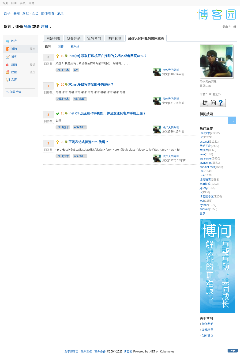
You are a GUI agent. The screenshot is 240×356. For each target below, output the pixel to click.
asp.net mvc (211, 167)
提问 (32, 48)
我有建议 (207, 335)
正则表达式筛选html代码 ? (88, 142)
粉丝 (25, 13)
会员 (23, 3)
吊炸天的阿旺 (170, 70)
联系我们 (86, 351)
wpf (206, 200)
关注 (16, 13)
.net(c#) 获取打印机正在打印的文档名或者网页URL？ (107, 56)
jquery (207, 188)
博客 (14, 56)
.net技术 (210, 133)
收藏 (14, 72)
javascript (210, 162)
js (205, 192)
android (208, 209)
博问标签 (115, 38)
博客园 (128, 351)
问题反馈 (15, 92)
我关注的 (74, 38)
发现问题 (207, 329)
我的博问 (94, 38)
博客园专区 (211, 196)
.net (206, 171)
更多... (204, 213)
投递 (32, 64)
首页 (5, 3)
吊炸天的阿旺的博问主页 (146, 38)
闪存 (14, 40)
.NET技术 (63, 70)
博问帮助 (207, 324)
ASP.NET (80, 98)
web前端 (209, 184)
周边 (31, 3)
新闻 (14, 3)
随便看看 (47, 13)
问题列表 (53, 38)
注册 (44, 27)
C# (76, 70)
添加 (32, 72)
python (208, 205)
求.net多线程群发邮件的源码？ (91, 84)
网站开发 (209, 146)
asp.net (209, 141)
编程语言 (209, 179)
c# (206, 137)
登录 (27, 27)
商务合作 (100, 351)
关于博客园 (71, 351)
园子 (7, 13)
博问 (14, 48)
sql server (210, 158)
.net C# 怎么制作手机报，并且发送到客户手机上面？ (107, 113)
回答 (61, 46)
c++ (206, 175)
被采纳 (75, 46)
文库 (14, 79)
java (206, 154)
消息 (60, 13)
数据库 (208, 150)
